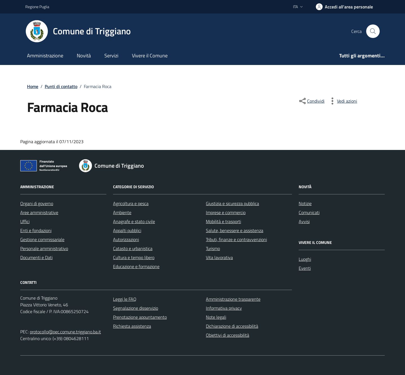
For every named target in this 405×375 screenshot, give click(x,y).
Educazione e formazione (136, 266)
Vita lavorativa (219, 257)
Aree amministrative (39, 212)
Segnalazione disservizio (135, 308)
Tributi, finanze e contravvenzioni (236, 239)
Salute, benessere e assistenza (234, 230)
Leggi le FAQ (124, 299)
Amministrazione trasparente (233, 299)
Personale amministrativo (44, 248)
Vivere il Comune (150, 55)
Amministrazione (45, 55)
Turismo (213, 248)
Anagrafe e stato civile (134, 221)
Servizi (111, 55)
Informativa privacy (224, 308)
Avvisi (304, 221)
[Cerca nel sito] (373, 31)
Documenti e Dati (36, 257)
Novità (84, 55)
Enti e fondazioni (35, 230)
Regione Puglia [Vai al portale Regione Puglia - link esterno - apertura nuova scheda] (37, 7)
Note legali (216, 317)
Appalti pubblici (127, 230)
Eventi (305, 268)
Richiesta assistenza (132, 326)
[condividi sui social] (311, 100)
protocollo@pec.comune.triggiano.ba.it (65, 331)
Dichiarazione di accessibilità (232, 326)
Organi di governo (36, 203)
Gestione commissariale (42, 239)
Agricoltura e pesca (130, 203)
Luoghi (305, 259)
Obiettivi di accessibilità (227, 335)
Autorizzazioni (126, 239)
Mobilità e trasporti (223, 221)
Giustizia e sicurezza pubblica (232, 203)
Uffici (25, 221)
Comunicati (309, 212)
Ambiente (122, 212)
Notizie (305, 203)
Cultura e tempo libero (133, 257)
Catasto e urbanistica (132, 248)
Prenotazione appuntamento (140, 317)
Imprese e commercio (226, 212)
